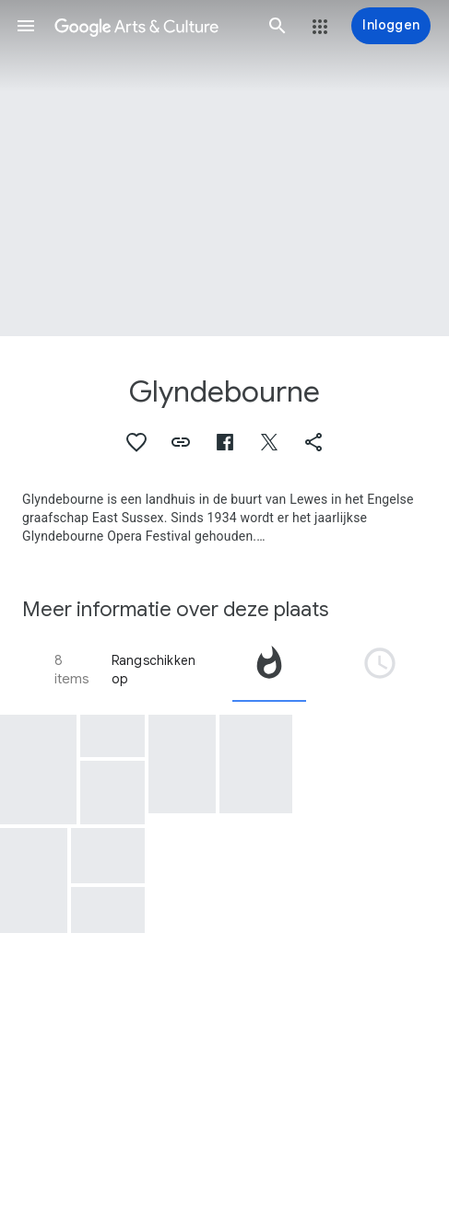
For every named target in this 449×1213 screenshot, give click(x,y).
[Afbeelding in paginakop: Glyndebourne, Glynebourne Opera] (224, 168)
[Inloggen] (391, 25)
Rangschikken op (153, 669)
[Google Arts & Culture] (152, 26)
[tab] (269, 669)
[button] (26, 26)
